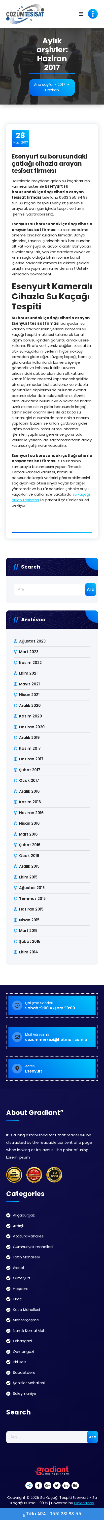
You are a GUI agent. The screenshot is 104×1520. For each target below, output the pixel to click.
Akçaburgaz (24, 1215)
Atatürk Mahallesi (28, 1236)
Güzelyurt (22, 1278)
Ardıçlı (18, 1225)
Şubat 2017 (29, 769)
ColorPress (84, 1502)
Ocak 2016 (29, 855)
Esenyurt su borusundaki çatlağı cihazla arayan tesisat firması (49, 163)
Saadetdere (24, 1372)
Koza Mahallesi (26, 1309)
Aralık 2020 (30, 705)
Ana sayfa (43, 84)
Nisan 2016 (29, 823)
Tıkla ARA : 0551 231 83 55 (52, 1514)
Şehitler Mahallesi (29, 1382)
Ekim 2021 (28, 673)
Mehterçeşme (26, 1320)
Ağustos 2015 (32, 887)
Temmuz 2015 (32, 898)
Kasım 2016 (30, 802)
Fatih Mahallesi (26, 1257)
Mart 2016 (28, 834)
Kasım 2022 (30, 662)
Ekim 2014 (28, 952)
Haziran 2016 (31, 812)
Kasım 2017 (30, 748)
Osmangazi (23, 1351)
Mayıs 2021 (29, 684)
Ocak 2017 (29, 780)
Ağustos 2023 (32, 641)
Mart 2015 (28, 930)
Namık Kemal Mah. (29, 1330)
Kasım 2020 (30, 716)
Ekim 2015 (28, 877)
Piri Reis (19, 1361)
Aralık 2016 (29, 791)
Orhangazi (22, 1340)
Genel (18, 1267)
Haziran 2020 (32, 727)
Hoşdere (21, 1288)
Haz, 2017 (20, 138)
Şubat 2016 (29, 844)
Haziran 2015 (31, 909)
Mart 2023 (28, 651)
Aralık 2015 (29, 866)
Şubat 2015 (29, 941)
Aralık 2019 (29, 737)
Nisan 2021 (29, 694)
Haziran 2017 (31, 759)
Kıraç (17, 1299)
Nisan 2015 (29, 920)
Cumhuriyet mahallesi (33, 1246)
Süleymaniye (24, 1393)
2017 (61, 84)
